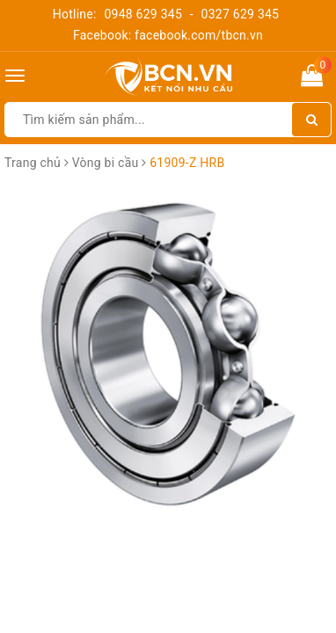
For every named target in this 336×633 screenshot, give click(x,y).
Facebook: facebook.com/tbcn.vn (168, 35)
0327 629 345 (240, 14)
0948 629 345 (143, 14)
